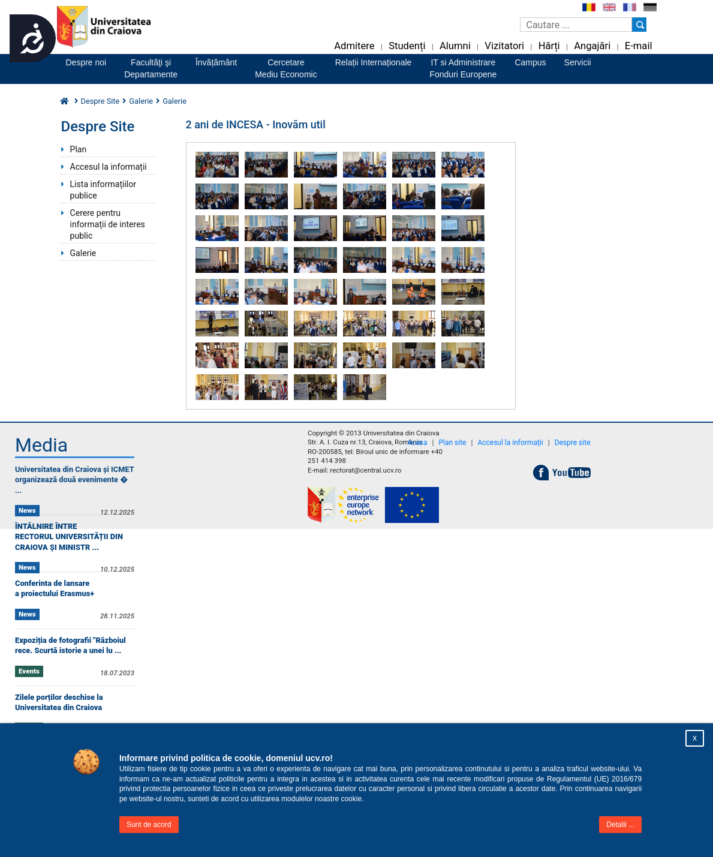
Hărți (549, 46)
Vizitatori (504, 46)
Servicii (577, 62)
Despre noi (86, 62)
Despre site (573, 442)
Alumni (455, 46)
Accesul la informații (108, 167)
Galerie (141, 101)
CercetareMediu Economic (286, 68)
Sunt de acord (149, 824)
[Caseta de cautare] (576, 24)
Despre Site (100, 101)
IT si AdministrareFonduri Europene (463, 68)
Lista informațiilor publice (103, 189)
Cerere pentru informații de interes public (107, 224)
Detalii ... (620, 824)
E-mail (638, 46)
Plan (78, 149)
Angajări (592, 46)
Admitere (354, 46)
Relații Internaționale (373, 62)
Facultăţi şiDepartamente (151, 68)
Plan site (452, 442)
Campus (530, 62)
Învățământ (216, 62)
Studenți (407, 46)
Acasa (417, 442)
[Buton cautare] (639, 24)
